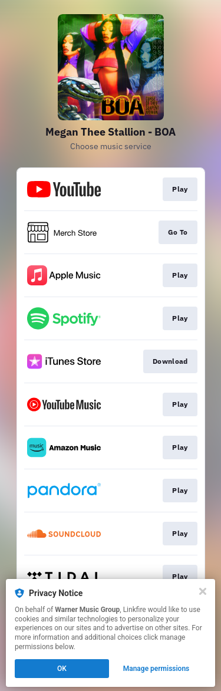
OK (62, 668)
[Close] (202, 591)
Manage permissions (156, 668)
